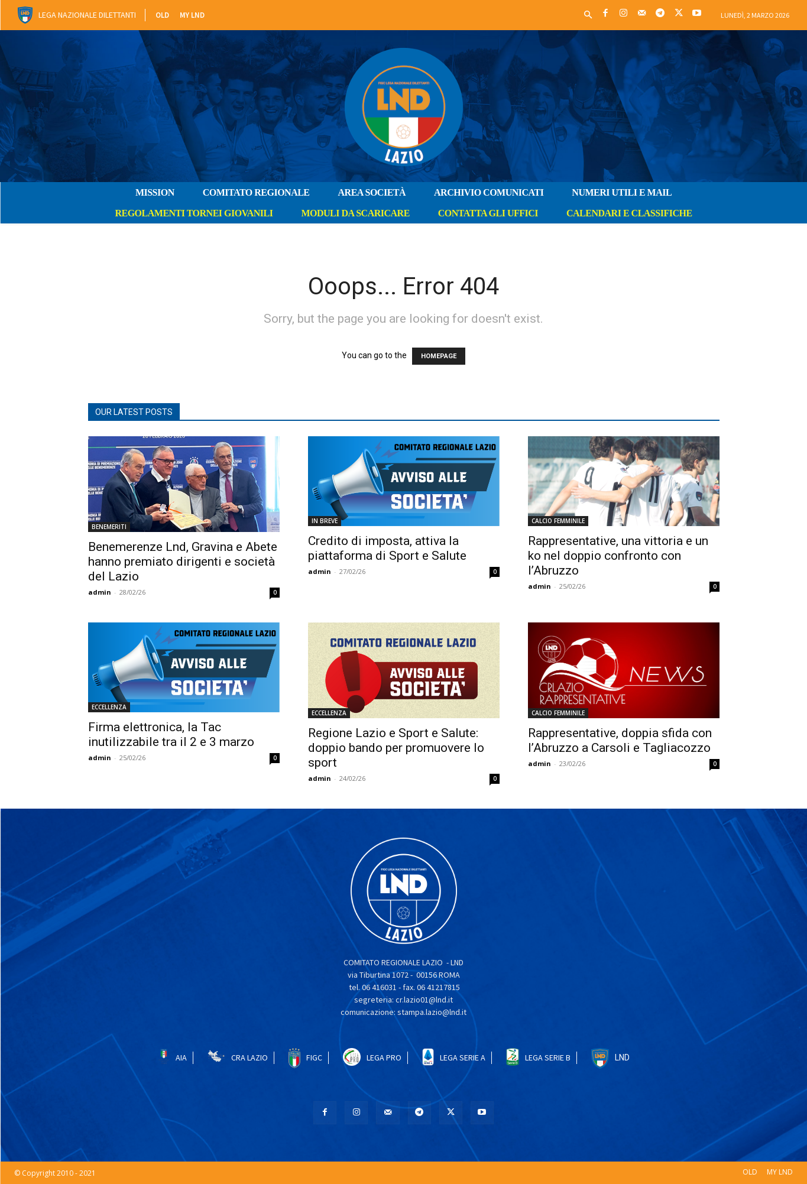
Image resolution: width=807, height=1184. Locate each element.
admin (99, 592)
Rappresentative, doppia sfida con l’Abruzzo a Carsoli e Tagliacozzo (620, 740)
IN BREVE (325, 521)
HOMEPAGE (438, 356)
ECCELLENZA (109, 707)
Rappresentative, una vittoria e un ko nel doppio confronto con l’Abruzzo (618, 556)
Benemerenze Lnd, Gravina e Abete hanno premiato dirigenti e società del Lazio (182, 561)
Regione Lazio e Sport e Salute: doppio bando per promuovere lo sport (396, 748)
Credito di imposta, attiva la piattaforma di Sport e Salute (387, 548)
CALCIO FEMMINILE (558, 521)
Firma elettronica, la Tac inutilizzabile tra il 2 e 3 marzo (171, 734)
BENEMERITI (109, 527)
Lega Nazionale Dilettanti (87, 14)
